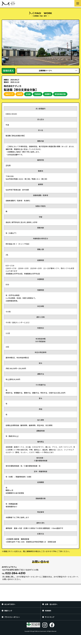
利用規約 (48, 611)
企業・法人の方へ (51, 604)
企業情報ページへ (45, 70)
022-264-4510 (15, 573)
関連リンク (8, 611)
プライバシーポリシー (12, 617)
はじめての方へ (9, 604)
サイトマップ (49, 617)
